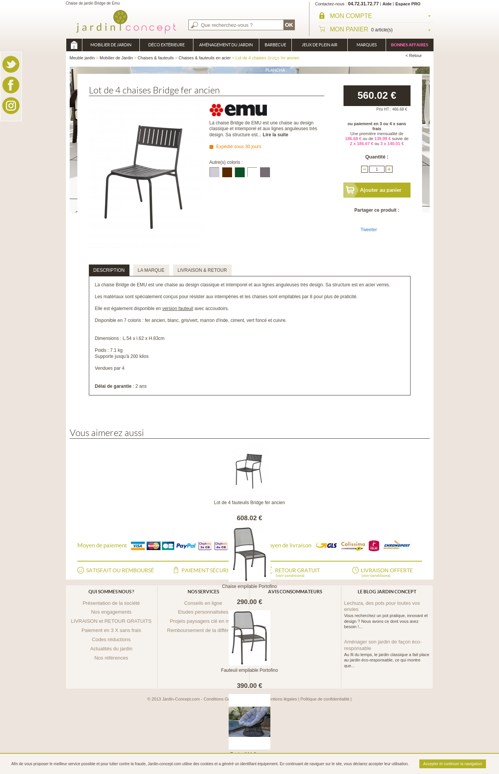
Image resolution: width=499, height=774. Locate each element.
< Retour (414, 55)
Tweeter (369, 229)
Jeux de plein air (319, 44)
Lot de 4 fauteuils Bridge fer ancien (249, 502)
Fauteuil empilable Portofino (249, 670)
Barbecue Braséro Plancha (275, 46)
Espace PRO (408, 4)
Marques (367, 44)
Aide (387, 4)
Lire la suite (275, 134)
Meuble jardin (74, 45)
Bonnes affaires (409, 44)
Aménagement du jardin (226, 44)
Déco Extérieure (166, 44)
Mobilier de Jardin (110, 44)
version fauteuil (177, 308)
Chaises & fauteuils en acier (204, 58)
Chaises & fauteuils (155, 58)
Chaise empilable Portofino (249, 586)
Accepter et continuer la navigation (452, 764)
